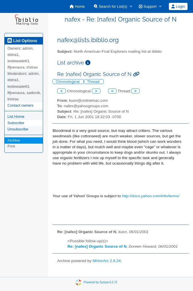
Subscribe (15, 123)
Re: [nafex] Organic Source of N (96, 246)
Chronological (68, 81)
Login (178, 6)
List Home (15, 116)
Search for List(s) (110, 6)
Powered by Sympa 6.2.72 (100, 282)
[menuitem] (77, 6)
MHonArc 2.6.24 (106, 261)
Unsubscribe (17, 129)
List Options (22, 40)
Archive (13, 140)
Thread (94, 81)
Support (148, 6)
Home (77, 6)
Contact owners (20, 105)
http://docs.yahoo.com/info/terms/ (151, 196)
